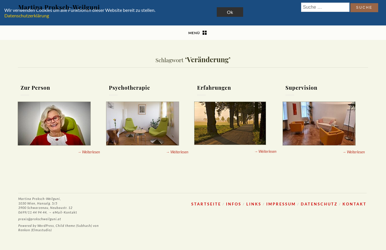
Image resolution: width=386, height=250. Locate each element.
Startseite (206, 204)
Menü (194, 33)
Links (253, 204)
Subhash (84, 225)
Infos (233, 204)
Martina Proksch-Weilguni (59, 7)
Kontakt (355, 204)
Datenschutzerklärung (26, 15)
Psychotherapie (129, 87)
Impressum (281, 204)
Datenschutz (319, 204)
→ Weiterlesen (89, 152)
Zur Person (35, 87)
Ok (230, 12)
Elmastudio (41, 230)
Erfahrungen (214, 87)
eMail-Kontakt (65, 212)
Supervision (301, 87)
